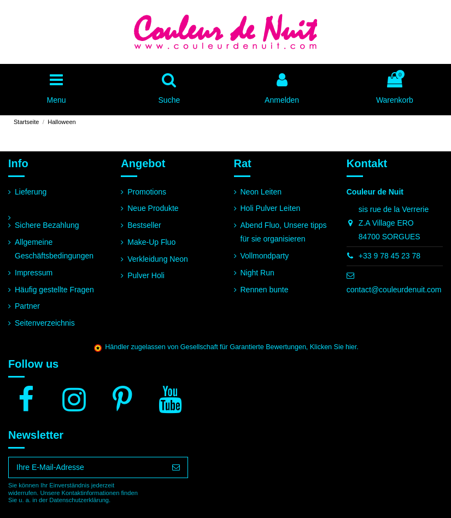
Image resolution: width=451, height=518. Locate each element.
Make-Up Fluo (151, 242)
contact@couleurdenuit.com (394, 289)
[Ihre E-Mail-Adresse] (87, 467)
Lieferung (30, 191)
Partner (27, 306)
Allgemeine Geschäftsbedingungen (54, 249)
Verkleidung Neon (157, 259)
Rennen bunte (265, 289)
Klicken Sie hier (333, 347)
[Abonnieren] (176, 467)
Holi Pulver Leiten (271, 208)
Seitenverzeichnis (45, 323)
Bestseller (144, 225)
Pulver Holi (146, 275)
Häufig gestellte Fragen (54, 289)
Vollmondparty (265, 255)
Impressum (33, 272)
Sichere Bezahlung (47, 225)
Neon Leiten (261, 191)
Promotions (146, 191)
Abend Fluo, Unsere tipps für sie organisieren (284, 232)
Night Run (257, 272)
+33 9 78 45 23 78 (389, 255)
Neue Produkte (152, 208)
